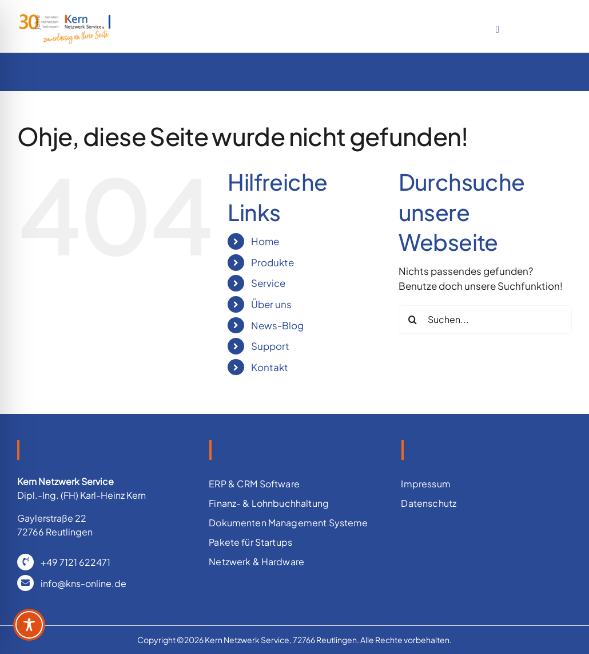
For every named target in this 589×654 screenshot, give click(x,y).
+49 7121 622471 (75, 562)
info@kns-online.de (83, 583)
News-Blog (277, 325)
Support (270, 346)
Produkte (272, 262)
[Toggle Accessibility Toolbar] (29, 625)
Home (265, 241)
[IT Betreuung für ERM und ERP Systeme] (64, 19)
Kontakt (269, 367)
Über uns (271, 304)
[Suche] (413, 319)
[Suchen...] (485, 319)
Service (268, 283)
